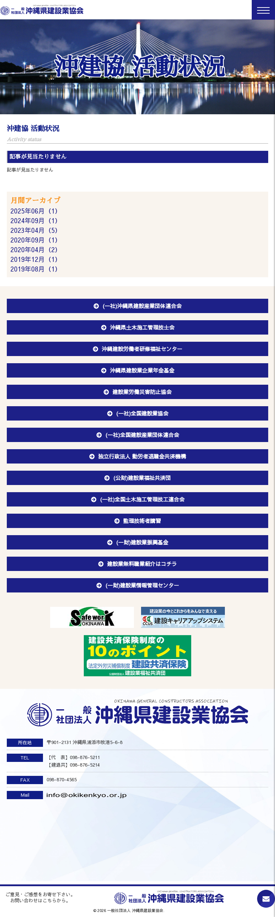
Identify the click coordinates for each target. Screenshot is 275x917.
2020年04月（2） (35, 249)
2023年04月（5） (35, 230)
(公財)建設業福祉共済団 (142, 477)
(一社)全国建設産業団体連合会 (142, 434)
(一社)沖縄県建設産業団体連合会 (142, 305)
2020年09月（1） (35, 239)
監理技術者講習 (142, 520)
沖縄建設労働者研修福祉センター (142, 348)
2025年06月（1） (35, 210)
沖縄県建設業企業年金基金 (142, 370)
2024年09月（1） (35, 220)
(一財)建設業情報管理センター (142, 585)
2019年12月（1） (35, 259)
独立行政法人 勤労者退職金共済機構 (142, 456)
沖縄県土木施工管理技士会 (142, 327)
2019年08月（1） (35, 268)
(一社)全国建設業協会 (142, 413)
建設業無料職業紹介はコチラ (142, 563)
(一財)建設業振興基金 (142, 542)
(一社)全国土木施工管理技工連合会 (142, 499)
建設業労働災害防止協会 (142, 391)
